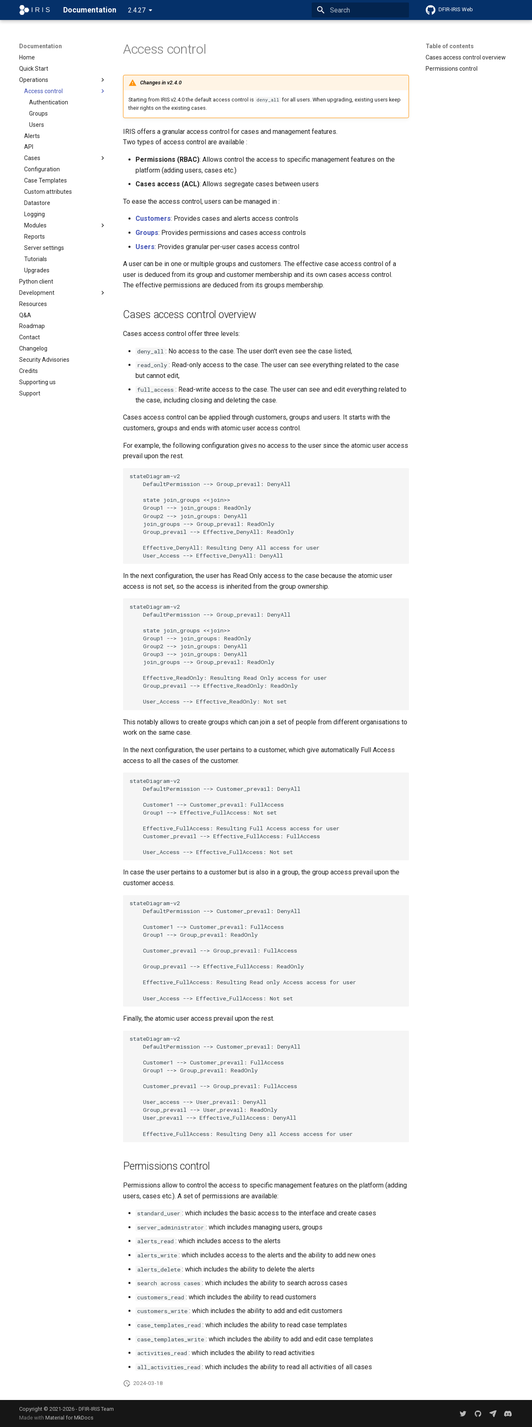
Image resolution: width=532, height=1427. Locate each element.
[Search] (360, 9)
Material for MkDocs (69, 1418)
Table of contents (450, 46)
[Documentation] (34, 10)
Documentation (40, 46)
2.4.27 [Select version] (136, 10)
